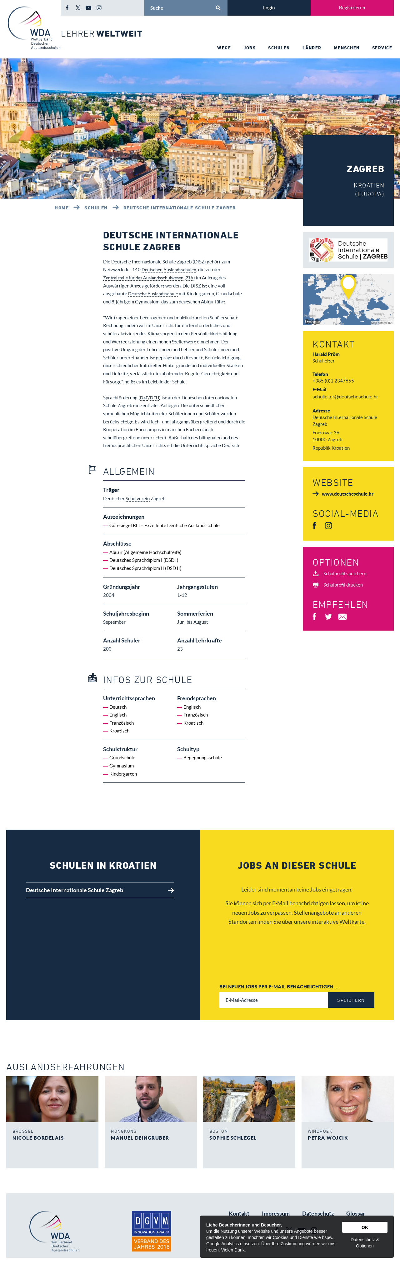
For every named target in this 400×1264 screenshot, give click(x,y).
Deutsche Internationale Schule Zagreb (179, 208)
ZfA (194, 277)
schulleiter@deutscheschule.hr (345, 396)
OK (365, 1227)
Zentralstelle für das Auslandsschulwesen (145, 277)
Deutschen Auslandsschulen (170, 269)
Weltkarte (351, 922)
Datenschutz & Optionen (365, 1242)
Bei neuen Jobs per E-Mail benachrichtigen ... (279, 986)
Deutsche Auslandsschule (154, 293)
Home (62, 208)
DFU (155, 397)
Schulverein (138, 498)
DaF (144, 397)
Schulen (96, 208)
